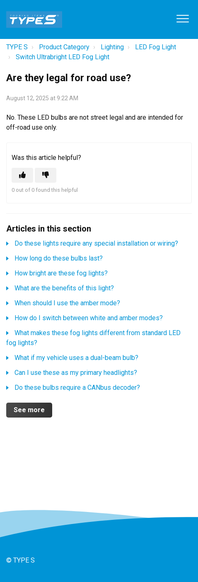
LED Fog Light (155, 47)
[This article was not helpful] (45, 175)
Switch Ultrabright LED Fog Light (62, 57)
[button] (182, 18)
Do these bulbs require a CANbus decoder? (77, 387)
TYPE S (17, 47)
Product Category (64, 47)
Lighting (112, 47)
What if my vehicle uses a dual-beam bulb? (76, 358)
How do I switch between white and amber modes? (88, 318)
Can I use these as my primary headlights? (75, 373)
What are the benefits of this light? (64, 288)
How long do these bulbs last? (58, 258)
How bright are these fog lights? (61, 273)
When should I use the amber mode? (67, 303)
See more (29, 410)
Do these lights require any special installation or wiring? (96, 243)
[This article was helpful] (22, 175)
